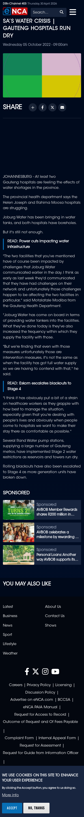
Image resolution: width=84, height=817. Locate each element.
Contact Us (55, 616)
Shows (50, 625)
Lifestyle (9, 644)
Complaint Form (19, 738)
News (7, 625)
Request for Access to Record (40, 715)
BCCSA (64, 700)
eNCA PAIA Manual (40, 707)
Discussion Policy (40, 692)
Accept (12, 808)
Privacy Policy (39, 685)
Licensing (63, 685)
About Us (53, 607)
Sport (7, 635)
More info (10, 795)
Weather (10, 653)
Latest (8, 607)
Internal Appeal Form (57, 738)
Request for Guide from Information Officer (40, 753)
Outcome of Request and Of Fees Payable (40, 722)
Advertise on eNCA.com (31, 700)
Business (10, 616)
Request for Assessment (40, 746)
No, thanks (36, 808)
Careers (15, 685)
